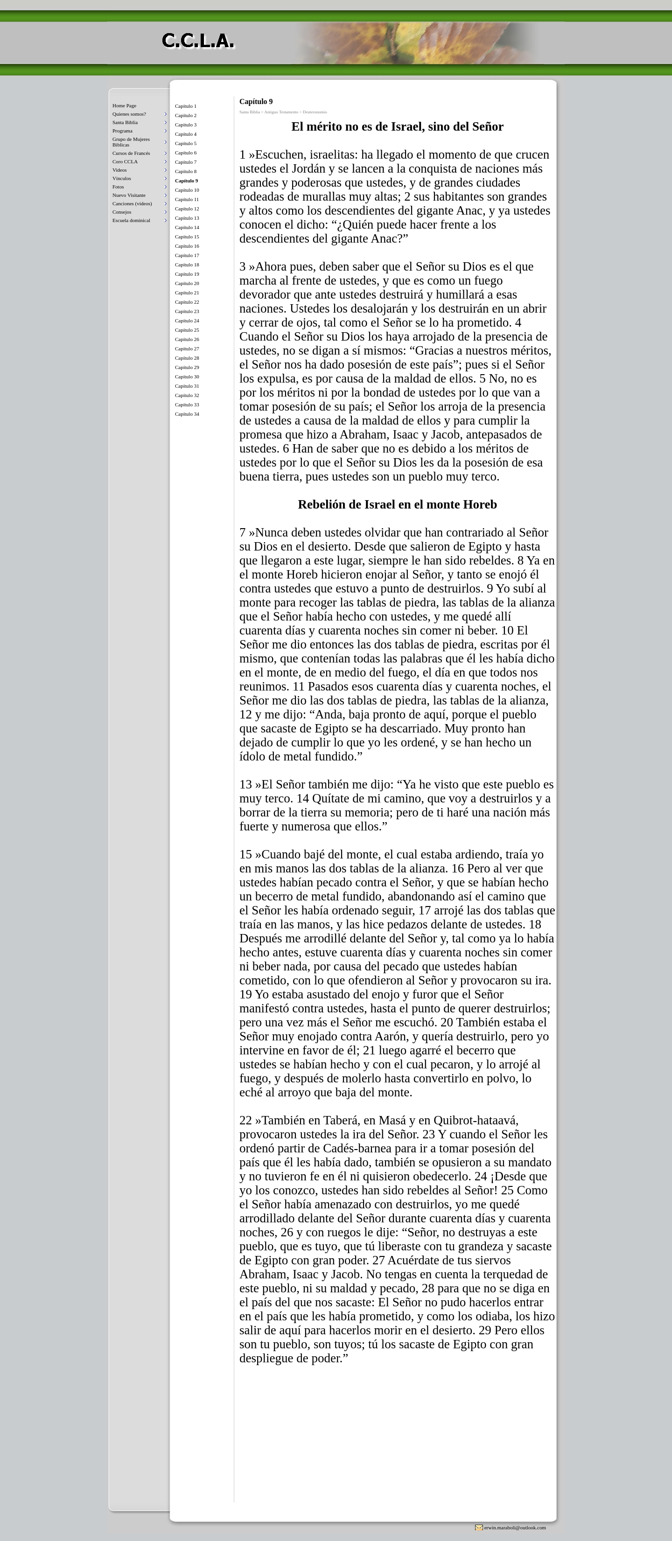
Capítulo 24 (187, 320)
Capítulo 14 (187, 227)
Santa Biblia (125, 122)
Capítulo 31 (187, 386)
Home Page (124, 105)
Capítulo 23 (187, 311)
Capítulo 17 (187, 255)
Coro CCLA (125, 161)
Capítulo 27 (187, 348)
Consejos (121, 212)
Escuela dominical (131, 220)
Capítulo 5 (185, 143)
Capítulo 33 (187, 404)
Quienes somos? (129, 114)
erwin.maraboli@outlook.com (515, 1527)
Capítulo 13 (187, 218)
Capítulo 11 (187, 199)
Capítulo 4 (185, 134)
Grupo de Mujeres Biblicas (131, 141)
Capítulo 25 (187, 330)
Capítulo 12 (187, 208)
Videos (119, 170)
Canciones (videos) (132, 203)
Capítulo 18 (187, 264)
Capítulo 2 (185, 115)
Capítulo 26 (187, 339)
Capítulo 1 (185, 106)
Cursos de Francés (131, 153)
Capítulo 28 (187, 358)
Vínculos (121, 178)
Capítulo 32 (187, 395)
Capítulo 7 (185, 162)
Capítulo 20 (187, 283)
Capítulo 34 (187, 414)
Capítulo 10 (187, 190)
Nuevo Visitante (129, 195)
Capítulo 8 (185, 171)
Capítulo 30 (187, 376)
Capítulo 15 (187, 236)
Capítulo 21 (187, 292)
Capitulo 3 (185, 124)
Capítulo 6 (185, 152)
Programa (122, 130)
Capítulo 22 (187, 302)
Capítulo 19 (187, 274)
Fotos (118, 186)
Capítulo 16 (187, 246)
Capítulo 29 (187, 367)
